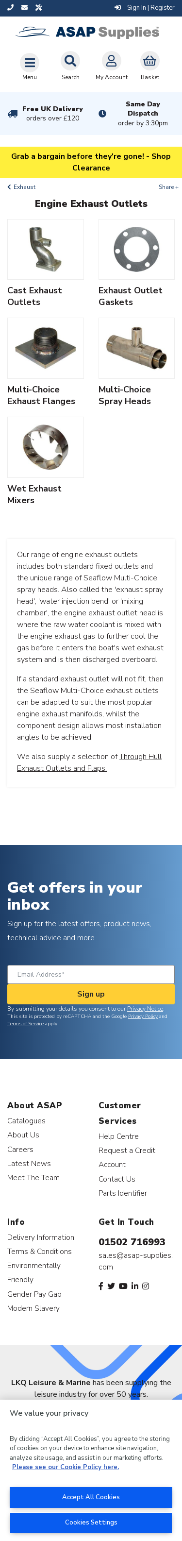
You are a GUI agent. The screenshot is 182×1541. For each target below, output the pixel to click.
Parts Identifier (123, 1193)
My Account (112, 66)
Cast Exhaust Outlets (34, 296)
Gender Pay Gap (34, 1294)
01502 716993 (132, 1242)
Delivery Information (40, 1237)
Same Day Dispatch (143, 114)
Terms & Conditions (39, 1251)
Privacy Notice (145, 1009)
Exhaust (24, 187)
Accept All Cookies (91, 1497)
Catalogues (26, 1121)
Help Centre (119, 1136)
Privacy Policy (143, 1016)
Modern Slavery (33, 1308)
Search (70, 66)
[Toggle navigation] (30, 66)
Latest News (29, 1163)
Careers (20, 1149)
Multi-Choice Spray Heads (125, 395)
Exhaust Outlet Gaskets (131, 296)
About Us (23, 1135)
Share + (169, 187)
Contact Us (117, 1179)
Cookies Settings (91, 1522)
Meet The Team (33, 1177)
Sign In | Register (145, 7)
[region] (91, 1470)
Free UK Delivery (52, 113)
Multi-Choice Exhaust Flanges (41, 395)
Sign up (91, 994)
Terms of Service (25, 1023)
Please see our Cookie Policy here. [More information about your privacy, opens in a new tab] (65, 1467)
